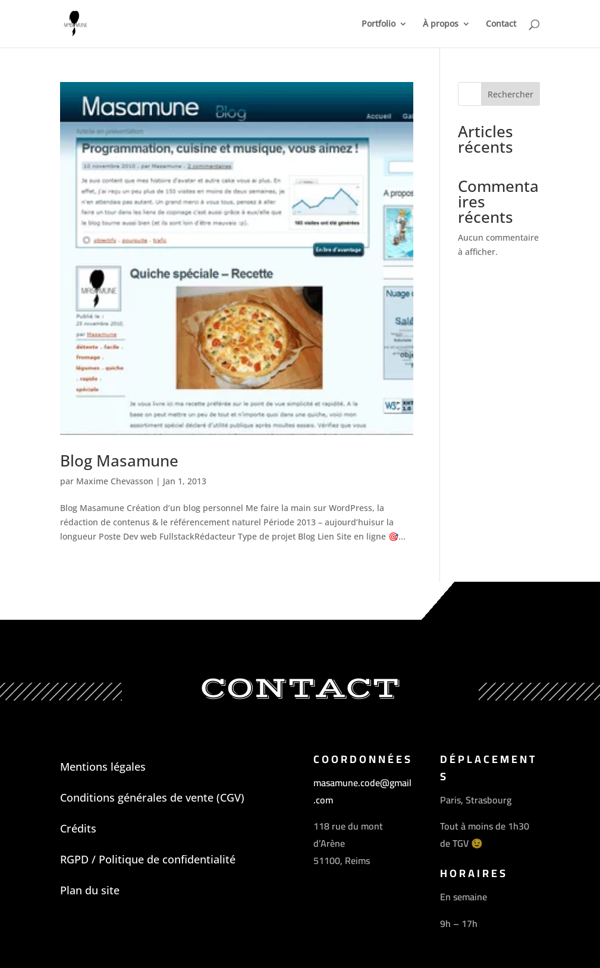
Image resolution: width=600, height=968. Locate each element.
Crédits (78, 828)
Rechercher (510, 94)
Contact (501, 24)
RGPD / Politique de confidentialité (147, 859)
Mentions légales (103, 766)
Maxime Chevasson (114, 481)
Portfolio (378, 24)
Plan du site (90, 890)
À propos (440, 24)
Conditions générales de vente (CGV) (152, 797)
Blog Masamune (119, 460)
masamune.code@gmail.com (362, 791)
